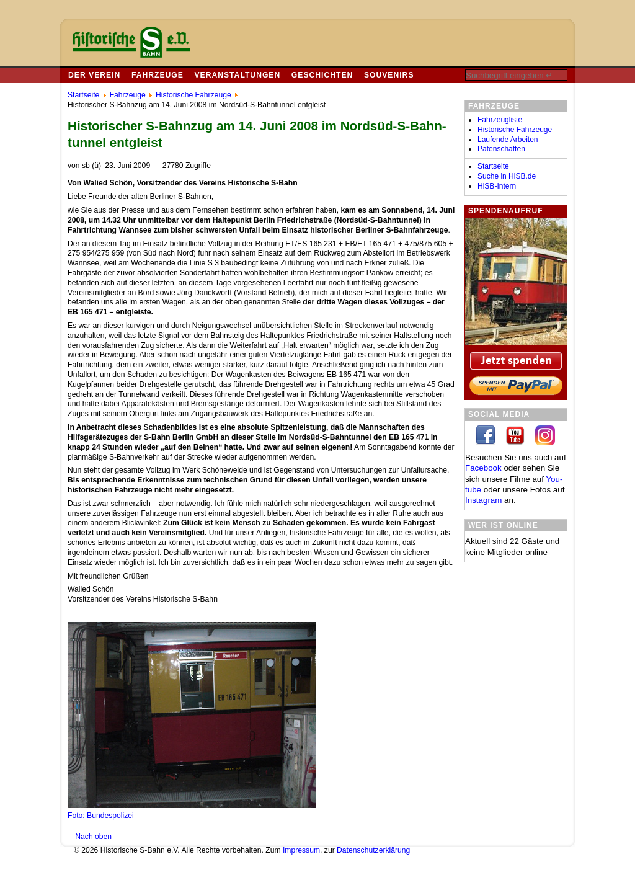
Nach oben (93, 836)
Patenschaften (501, 148)
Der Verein (94, 75)
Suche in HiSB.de (506, 176)
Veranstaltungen (237, 75)
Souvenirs (389, 75)
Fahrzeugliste (499, 119)
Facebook (483, 468)
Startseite (493, 166)
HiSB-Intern (496, 186)
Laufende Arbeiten (507, 139)
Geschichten (322, 75)
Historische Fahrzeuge (514, 129)
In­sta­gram (483, 500)
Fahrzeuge (157, 75)
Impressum (301, 850)
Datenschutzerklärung (373, 850)
